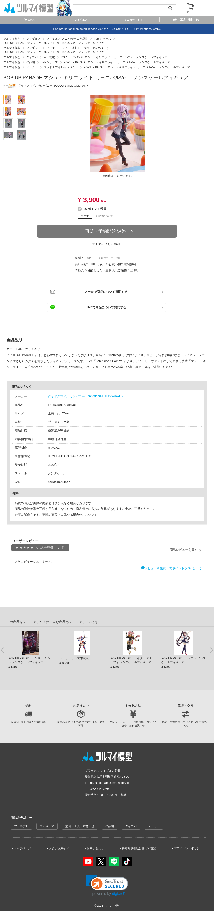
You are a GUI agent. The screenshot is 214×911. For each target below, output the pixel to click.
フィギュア (47, 826)
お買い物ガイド (59, 848)
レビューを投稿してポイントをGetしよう (173, 568)
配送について (105, 216)
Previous (2, 650)
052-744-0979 (100, 788)
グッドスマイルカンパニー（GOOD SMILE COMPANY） (87, 396)
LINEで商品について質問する (106, 307)
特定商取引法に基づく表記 (139, 848)
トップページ (22, 848)
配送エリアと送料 (110, 258)
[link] (107, 885)
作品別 (109, 826)
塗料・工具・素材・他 (79, 826)
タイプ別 (131, 826)
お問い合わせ (95, 848)
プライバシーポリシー (188, 848)
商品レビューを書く (183, 550)
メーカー (153, 826)
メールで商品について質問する (106, 291)
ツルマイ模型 (112, 905)
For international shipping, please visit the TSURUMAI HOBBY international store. (107, 28)
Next (211, 650)
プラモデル (21, 826)
